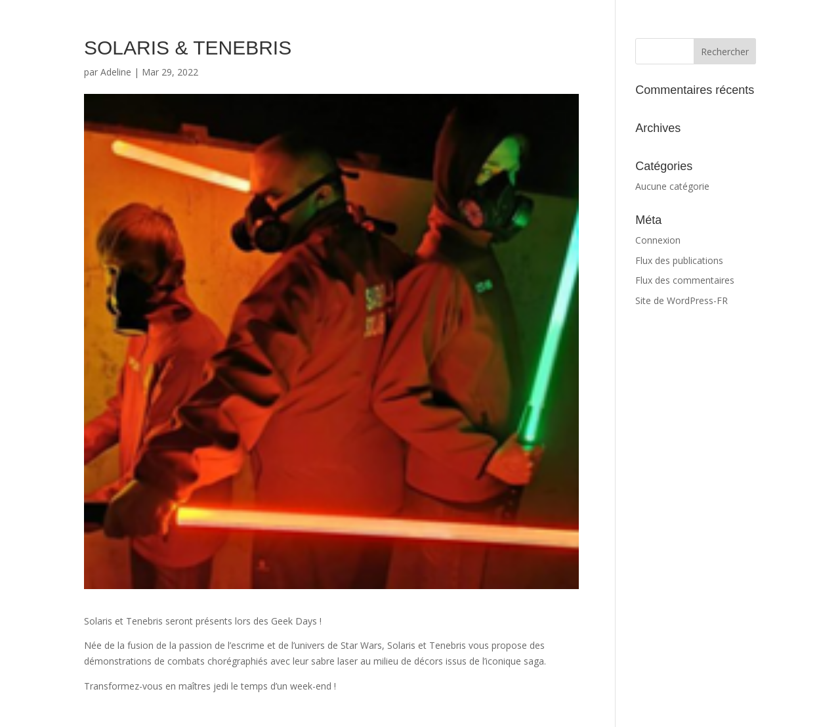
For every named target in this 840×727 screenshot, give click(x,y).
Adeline (115, 72)
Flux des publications (679, 260)
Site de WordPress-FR (681, 300)
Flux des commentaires (684, 280)
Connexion (658, 240)
